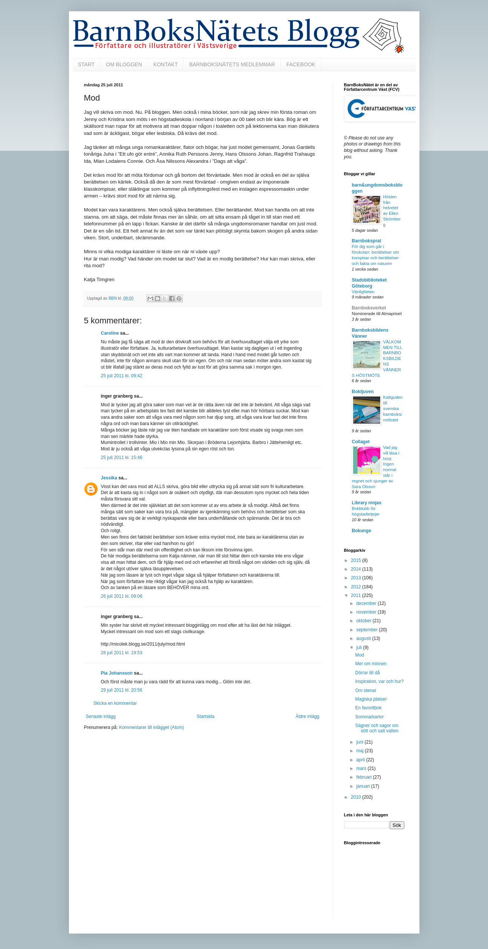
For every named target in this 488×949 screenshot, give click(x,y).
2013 (356, 577)
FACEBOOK (300, 64)
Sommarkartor (369, 716)
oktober (364, 620)
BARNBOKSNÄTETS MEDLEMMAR (232, 64)
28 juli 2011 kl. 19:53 (121, 652)
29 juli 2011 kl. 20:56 (121, 690)
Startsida (205, 716)
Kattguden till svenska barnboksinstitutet (393, 408)
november (367, 612)
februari (364, 777)
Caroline (110, 333)
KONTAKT (165, 64)
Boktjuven (363, 391)
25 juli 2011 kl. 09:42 (121, 375)
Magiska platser (371, 699)
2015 (356, 560)
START (86, 64)
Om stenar (365, 690)
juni (360, 742)
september (367, 629)
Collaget (361, 441)
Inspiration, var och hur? (379, 681)
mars (361, 768)
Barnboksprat (366, 240)
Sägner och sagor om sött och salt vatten (376, 728)
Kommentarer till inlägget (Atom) (151, 727)
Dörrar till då (367, 672)
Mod (359, 655)
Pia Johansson (117, 673)
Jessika (109, 478)
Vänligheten (363, 291)
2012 (356, 586)
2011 (356, 595)
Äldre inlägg (307, 716)
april (361, 759)
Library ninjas (367, 502)
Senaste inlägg (101, 716)
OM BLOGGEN (124, 64)
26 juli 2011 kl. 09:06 (121, 596)
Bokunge (361, 530)
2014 (356, 569)
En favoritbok (368, 707)
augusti (364, 638)
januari (363, 786)
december (367, 603)
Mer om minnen (370, 663)
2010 (356, 797)
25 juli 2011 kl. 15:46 (121, 457)
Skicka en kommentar (115, 703)
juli (359, 647)
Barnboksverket (369, 308)
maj (360, 750)
